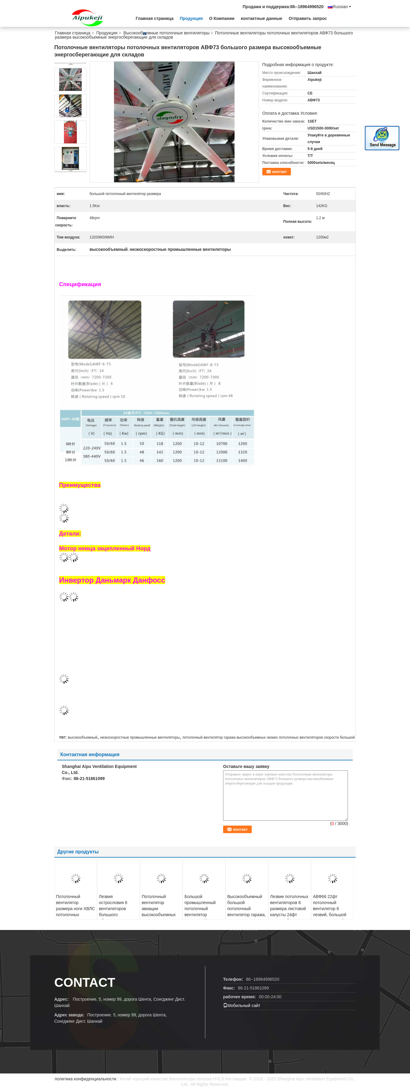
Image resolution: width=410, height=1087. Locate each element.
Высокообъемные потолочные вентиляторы (167, 33)
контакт (279, 171)
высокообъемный (82, 737)
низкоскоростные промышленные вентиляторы (140, 737)
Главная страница (154, 18)
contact (84, 982)
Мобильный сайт (241, 1005)
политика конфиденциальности (85, 1078)
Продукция (191, 18)
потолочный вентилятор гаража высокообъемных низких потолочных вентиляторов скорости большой (268, 737)
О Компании (222, 18)
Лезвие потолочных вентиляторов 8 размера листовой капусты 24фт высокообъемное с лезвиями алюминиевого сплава (289, 917)
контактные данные (261, 18)
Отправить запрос (308, 18)
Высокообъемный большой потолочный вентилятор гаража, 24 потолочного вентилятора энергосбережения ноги (246, 917)
